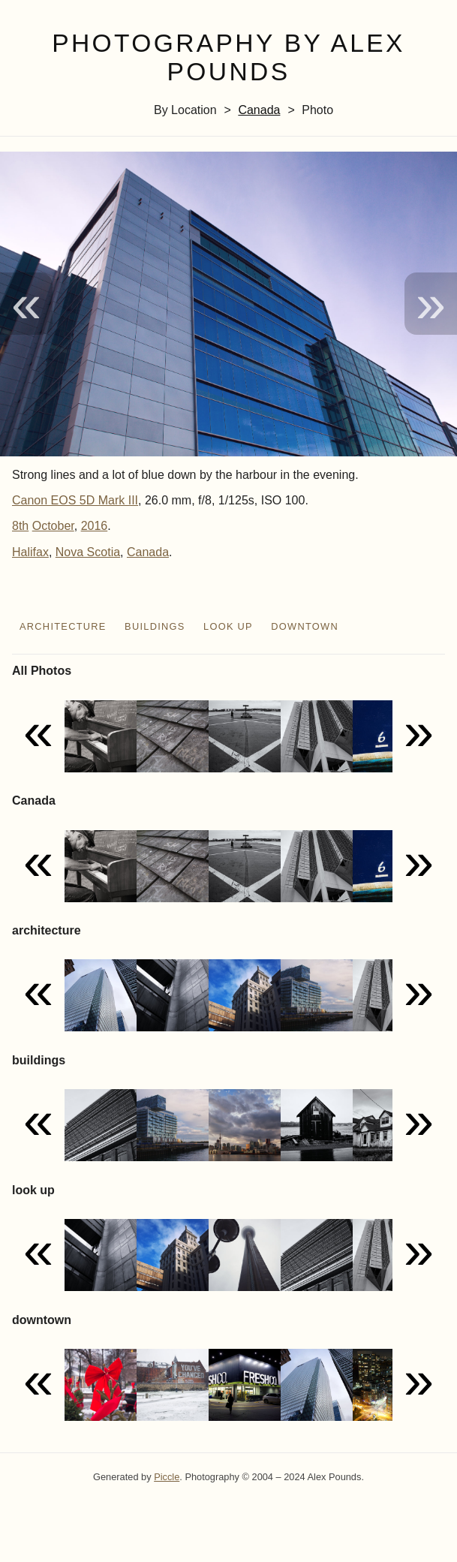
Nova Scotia (88, 552)
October (53, 525)
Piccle (166, 1476)
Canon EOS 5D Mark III (75, 500)
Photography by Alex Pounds (228, 57)
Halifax (30, 552)
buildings (155, 626)
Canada (259, 110)
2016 (94, 525)
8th (20, 525)
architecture (63, 626)
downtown (304, 626)
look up (228, 626)
